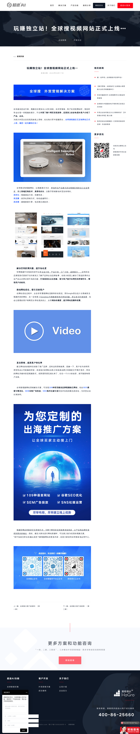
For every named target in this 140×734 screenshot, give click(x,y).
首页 (52, 5)
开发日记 (77, 40)
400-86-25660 (116, 714)
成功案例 (42, 691)
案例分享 (87, 5)
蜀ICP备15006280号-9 (57, 724)
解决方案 (62, 5)
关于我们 (111, 5)
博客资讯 (99, 5)
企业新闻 (62, 40)
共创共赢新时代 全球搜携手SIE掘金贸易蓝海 (111, 96)
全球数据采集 (13, 687)
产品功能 (75, 5)
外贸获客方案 (44, 687)
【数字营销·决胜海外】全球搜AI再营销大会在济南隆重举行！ (111, 87)
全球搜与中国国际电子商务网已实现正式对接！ (111, 105)
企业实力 (63, 691)
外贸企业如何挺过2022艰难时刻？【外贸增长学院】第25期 (111, 114)
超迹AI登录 (125, 5)
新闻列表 (20, 56)
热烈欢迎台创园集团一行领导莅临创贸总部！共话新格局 (111, 122)
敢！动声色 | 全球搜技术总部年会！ (110, 77)
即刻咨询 (70, 668)
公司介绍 (63, 687)
